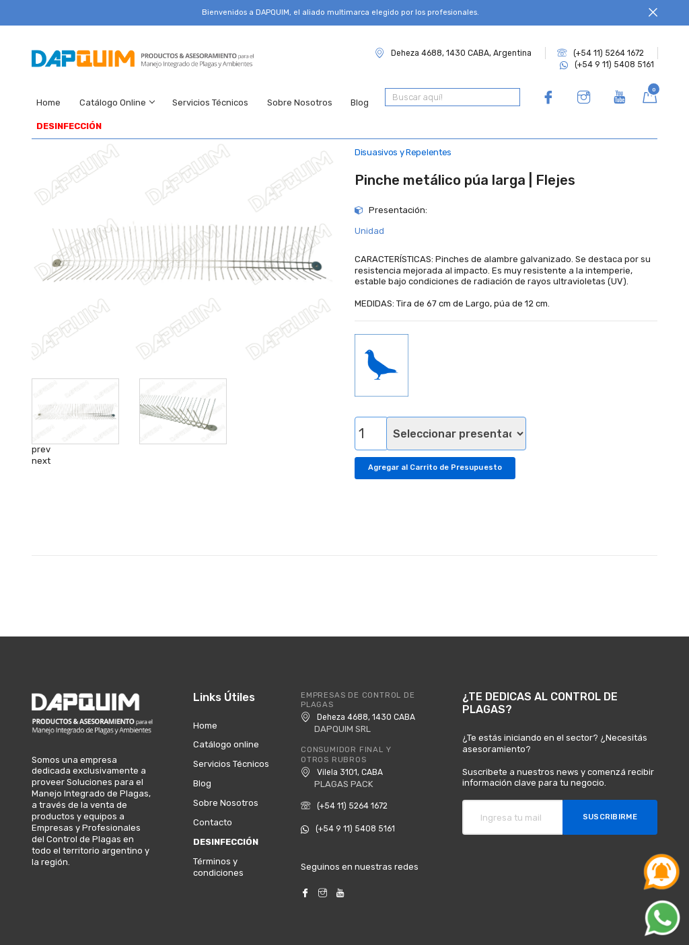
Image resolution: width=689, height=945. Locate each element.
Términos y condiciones (218, 849)
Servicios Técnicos (202, 97)
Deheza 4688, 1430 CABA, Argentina (453, 53)
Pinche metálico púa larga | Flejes (465, 167)
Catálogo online (226, 728)
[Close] (653, 12)
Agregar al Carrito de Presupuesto (438, 452)
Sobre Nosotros (289, 97)
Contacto (212, 805)
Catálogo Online (110, 97)
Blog (348, 97)
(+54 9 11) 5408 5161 (607, 64)
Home (44, 97)
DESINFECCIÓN (64, 114)
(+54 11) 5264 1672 (600, 53)
